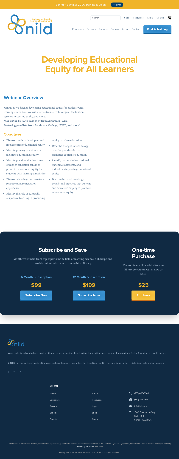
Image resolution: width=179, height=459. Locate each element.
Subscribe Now (36, 295)
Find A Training (157, 29)
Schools (91, 29)
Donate (115, 29)
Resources (138, 17)
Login (150, 17)
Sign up (160, 17)
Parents (103, 29)
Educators (78, 29)
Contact (136, 29)
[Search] (105, 18)
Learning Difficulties (85, 446)
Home (53, 393)
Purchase (143, 295)
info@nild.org (140, 406)
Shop (126, 17)
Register (117, 4)
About (125, 29)
